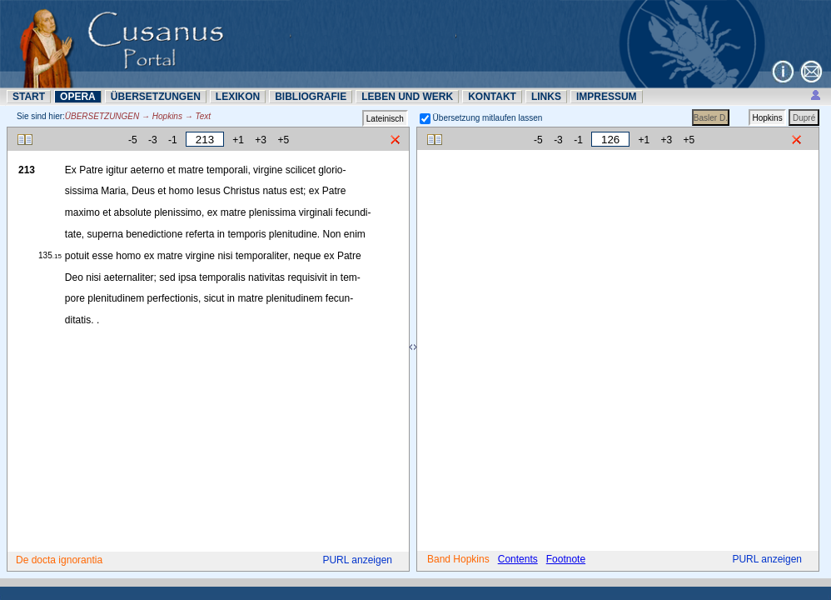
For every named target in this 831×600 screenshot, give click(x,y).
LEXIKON (238, 96)
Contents (518, 559)
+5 (283, 140)
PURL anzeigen (357, 560)
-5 (132, 140)
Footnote (565, 559)
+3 (260, 140)
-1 (172, 140)
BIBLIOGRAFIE (310, 96)
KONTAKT (492, 96)
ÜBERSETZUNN (156, 96)
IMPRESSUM (606, 96)
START (28, 96)
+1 (238, 140)
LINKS (546, 96)
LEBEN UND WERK (407, 96)
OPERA (78, 96)
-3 (152, 140)
